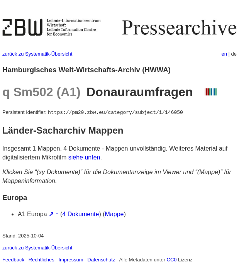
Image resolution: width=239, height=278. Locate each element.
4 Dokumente (80, 214)
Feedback (13, 260)
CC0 (172, 260)
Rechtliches (41, 260)
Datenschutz (101, 260)
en (224, 54)
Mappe (114, 214)
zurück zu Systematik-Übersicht (37, 54)
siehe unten (84, 157)
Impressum (70, 260)
